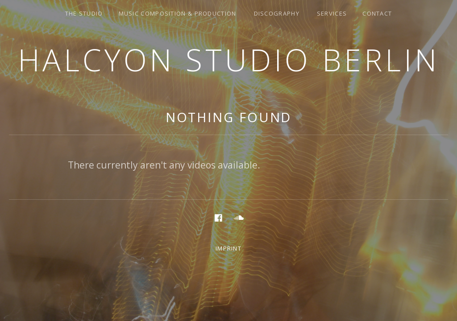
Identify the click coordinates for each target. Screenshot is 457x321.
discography (276, 13)
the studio (84, 13)
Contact (377, 13)
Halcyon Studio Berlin (229, 59)
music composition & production (178, 13)
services (332, 13)
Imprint (228, 248)
